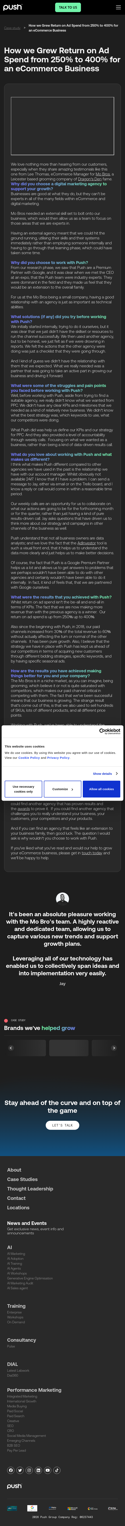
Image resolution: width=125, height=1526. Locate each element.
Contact (16, 1198)
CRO (10, 1431)
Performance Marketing (34, 1390)
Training (16, 1306)
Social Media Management (26, 1435)
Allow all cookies (101, 789)
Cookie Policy (29, 757)
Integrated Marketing (22, 1396)
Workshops (15, 1317)
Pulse (11, 1346)
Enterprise (14, 1312)
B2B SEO (13, 1445)
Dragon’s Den (90, 179)
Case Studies (22, 1179)
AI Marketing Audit (20, 1283)
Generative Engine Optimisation (30, 1278)
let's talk (62, 1125)
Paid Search (15, 1416)
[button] (114, 1048)
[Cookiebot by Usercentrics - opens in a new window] (102, 731)
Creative (13, 1421)
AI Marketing (16, 1253)
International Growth (21, 1401)
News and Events (27, 1223)
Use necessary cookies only (23, 789)
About (14, 1170)
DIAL (12, 1364)
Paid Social (15, 1411)
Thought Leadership (30, 1188)
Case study (12, 28)
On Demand (16, 1322)
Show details (102, 773)
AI (9, 1247)
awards (24, 808)
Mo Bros (103, 174)
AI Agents (14, 1268)
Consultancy (21, 1340)
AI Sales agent (17, 1288)
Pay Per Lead (16, 1450)
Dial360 (12, 1375)
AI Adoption (15, 1258)
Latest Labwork (18, 1370)
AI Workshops (17, 1273)
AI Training (14, 1263)
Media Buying (17, 1406)
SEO (10, 1426)
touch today (92, 853)
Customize (62, 789)
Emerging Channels (21, 1440)
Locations (18, 1207)
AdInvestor (86, 543)
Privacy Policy (58, 757)
